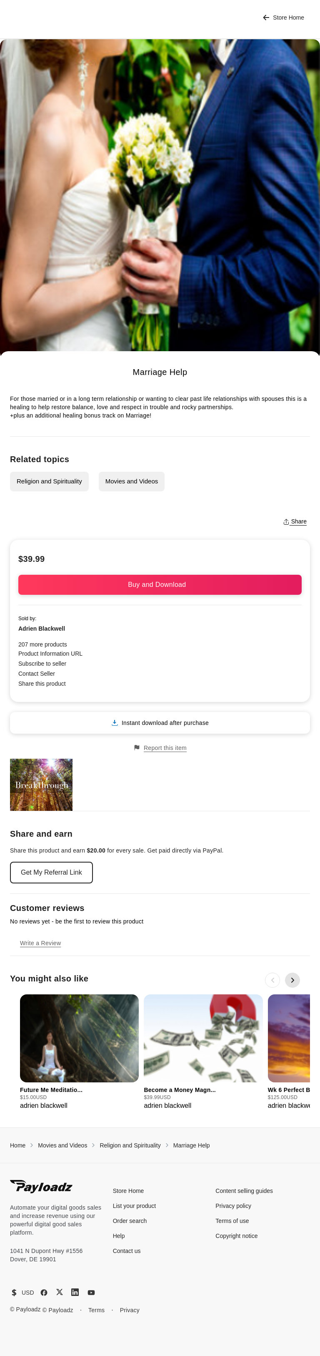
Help (119, 1236)
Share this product (42, 683)
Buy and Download (160, 584)
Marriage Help (191, 1145)
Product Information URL (50, 653)
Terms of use (232, 1221)
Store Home (283, 17)
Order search (130, 1221)
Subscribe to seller (42, 663)
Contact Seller (36, 673)
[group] (79, 1052)
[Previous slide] (272, 980)
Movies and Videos (131, 481)
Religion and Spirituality (49, 481)
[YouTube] (91, 1292)
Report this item (160, 747)
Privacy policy (233, 1206)
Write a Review (40, 943)
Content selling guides (244, 1190)
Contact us (127, 1251)
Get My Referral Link (51, 872)
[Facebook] (44, 1292)
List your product (134, 1206)
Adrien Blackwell (41, 628)
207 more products (42, 644)
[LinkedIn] (75, 1292)
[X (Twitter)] (59, 1292)
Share (295, 521)
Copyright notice (236, 1236)
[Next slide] (292, 980)
